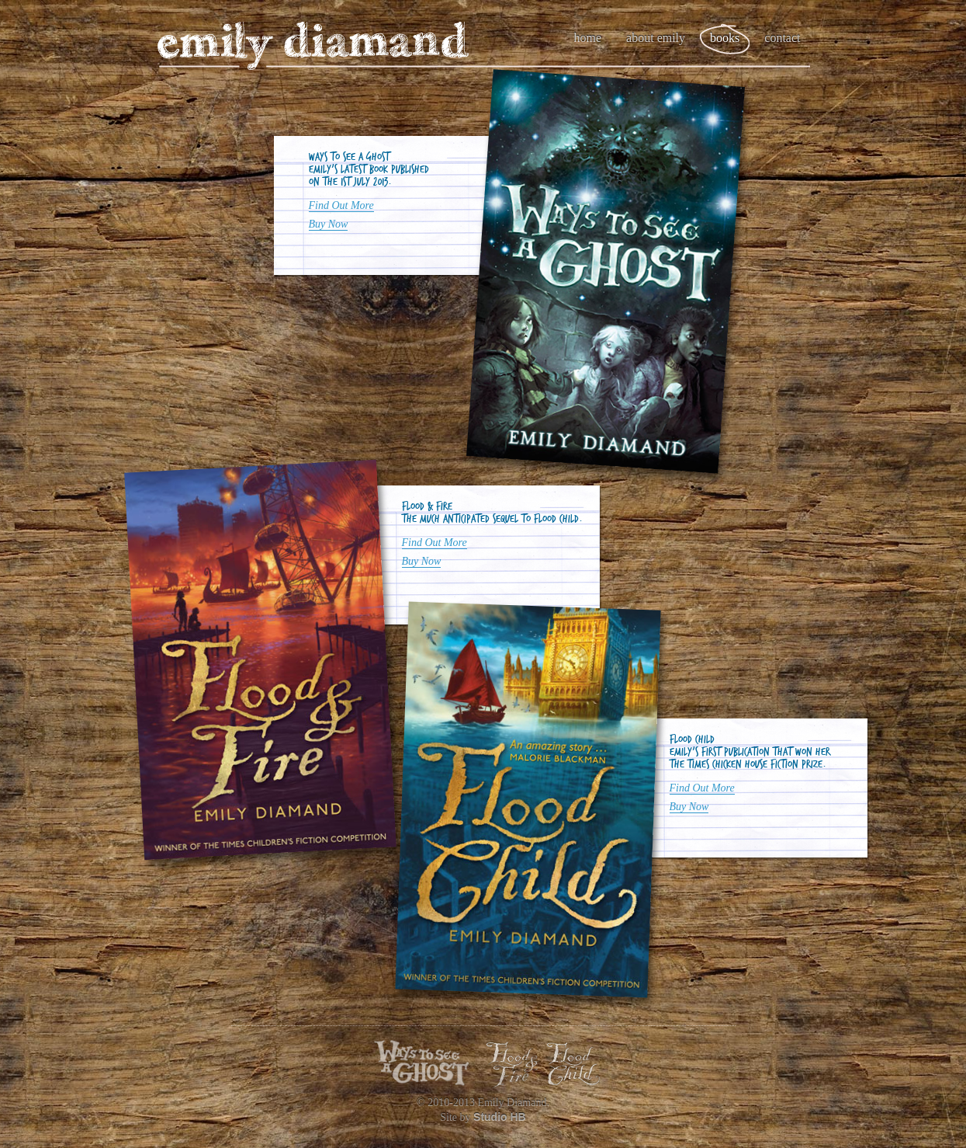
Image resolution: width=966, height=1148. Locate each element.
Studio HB (499, 1117)
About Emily (655, 37)
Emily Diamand (313, 47)
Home (588, 37)
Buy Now (328, 224)
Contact (782, 37)
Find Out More (341, 205)
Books (724, 37)
